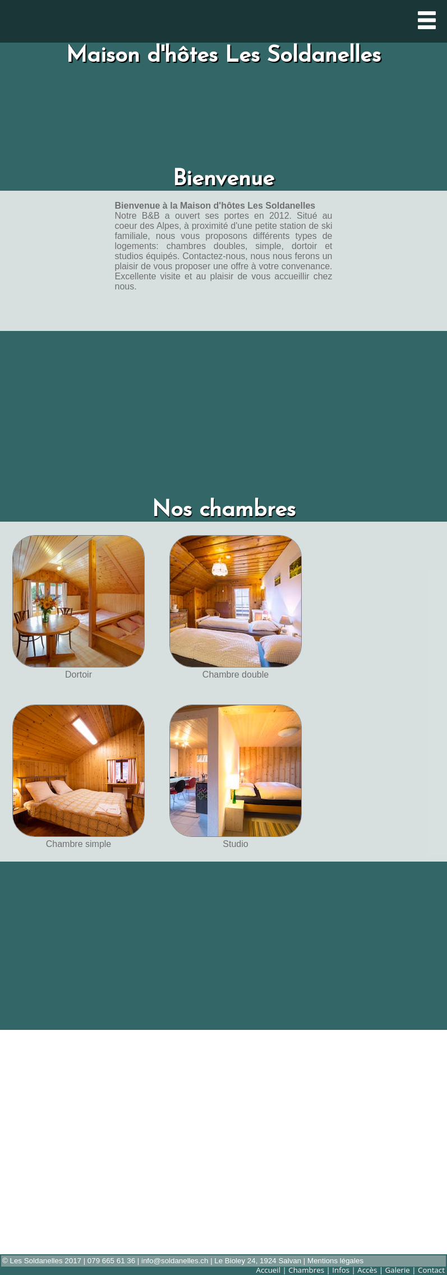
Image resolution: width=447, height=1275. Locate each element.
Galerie (397, 1270)
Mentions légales (335, 1260)
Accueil (268, 1270)
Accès (367, 1270)
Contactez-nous (213, 256)
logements (135, 246)
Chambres (306, 1270)
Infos (340, 1270)
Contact (431, 1270)
